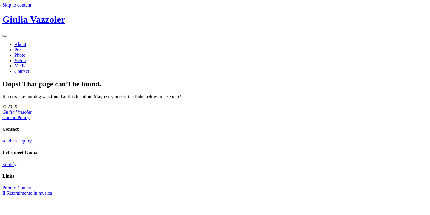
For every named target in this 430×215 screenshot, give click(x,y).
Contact (21, 71)
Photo (19, 55)
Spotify (9, 164)
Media (20, 65)
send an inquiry (17, 140)
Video (20, 60)
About (20, 44)
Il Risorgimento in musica (27, 193)
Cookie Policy (16, 117)
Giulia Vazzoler (33, 19)
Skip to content (16, 4)
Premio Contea (16, 187)
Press (19, 49)
